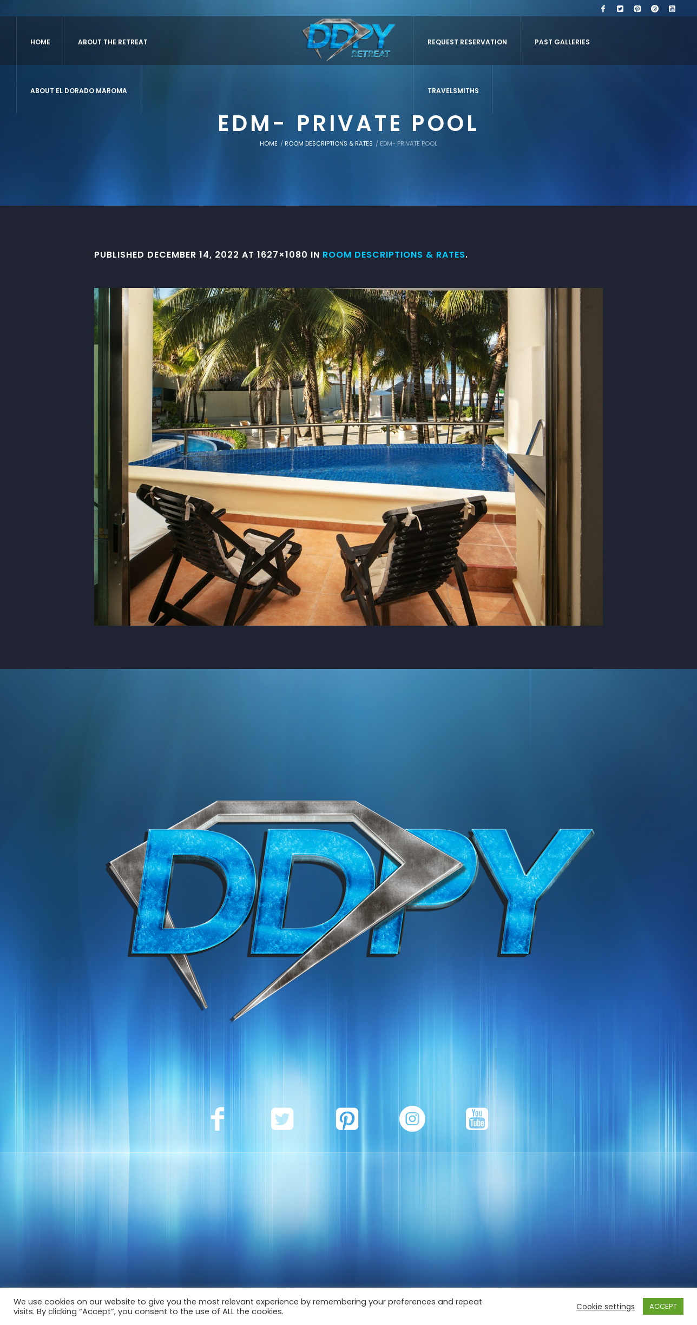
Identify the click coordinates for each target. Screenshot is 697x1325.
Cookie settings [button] (605, 1306)
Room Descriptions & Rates (329, 143)
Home (269, 143)
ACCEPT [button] (663, 1306)
